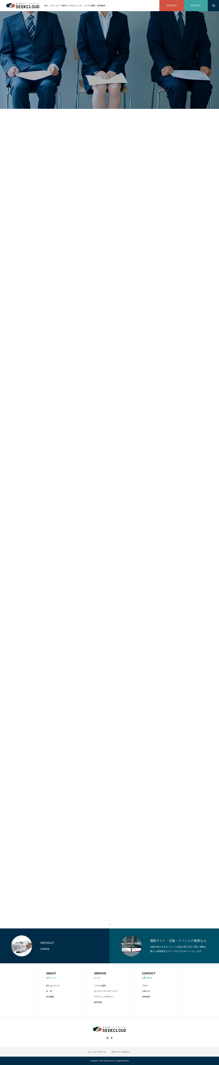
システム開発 (100, 986)
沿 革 (49, 991)
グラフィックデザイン (104, 997)
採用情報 (146, 997)
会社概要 (50, 997)
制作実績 (98, 1002)
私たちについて (53, 986)
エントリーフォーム (97, 1052)
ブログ (145, 986)
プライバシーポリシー (121, 1052)
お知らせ (146, 991)
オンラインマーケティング (105, 991)
